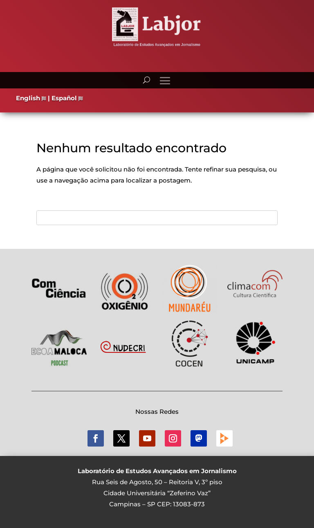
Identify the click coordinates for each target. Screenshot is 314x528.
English (31, 98)
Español (67, 98)
